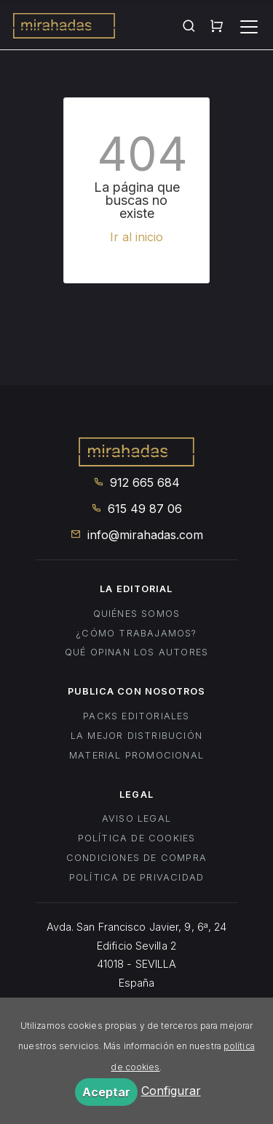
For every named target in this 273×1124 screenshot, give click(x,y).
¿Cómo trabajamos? (136, 633)
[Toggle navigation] (249, 27)
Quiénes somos (137, 613)
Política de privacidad (136, 877)
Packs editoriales (136, 716)
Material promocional (136, 755)
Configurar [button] (171, 1090)
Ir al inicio (136, 237)
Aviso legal (136, 818)
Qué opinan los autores (136, 652)
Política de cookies (137, 838)
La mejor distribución (136, 735)
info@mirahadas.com (137, 534)
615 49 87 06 (136, 508)
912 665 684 (136, 482)
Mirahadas (64, 27)
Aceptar (106, 1092)
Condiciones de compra (136, 857)
